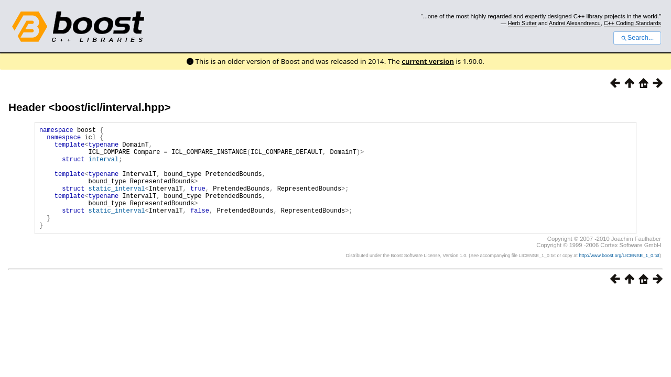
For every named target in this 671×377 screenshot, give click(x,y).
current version (428, 61)
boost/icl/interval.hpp (109, 107)
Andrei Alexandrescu (575, 23)
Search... (637, 37)
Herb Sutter (522, 23)
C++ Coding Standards (632, 23)
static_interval (117, 202)
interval (104, 166)
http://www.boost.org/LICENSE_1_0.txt (619, 277)
